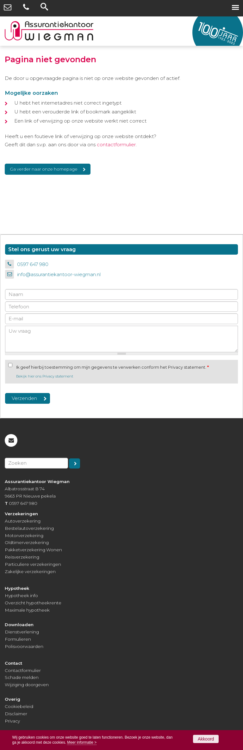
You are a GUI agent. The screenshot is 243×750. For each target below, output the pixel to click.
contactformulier (116, 145)
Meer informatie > (82, 742)
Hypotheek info (21, 595)
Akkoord (206, 738)
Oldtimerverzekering (27, 542)
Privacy (12, 720)
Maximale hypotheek (27, 610)
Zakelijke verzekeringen (30, 571)
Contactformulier (23, 670)
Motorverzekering (24, 535)
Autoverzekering (22, 520)
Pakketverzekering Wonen (33, 549)
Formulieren (18, 639)
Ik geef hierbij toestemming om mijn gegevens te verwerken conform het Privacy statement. (112, 367)
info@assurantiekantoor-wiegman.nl (59, 274)
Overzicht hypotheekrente (33, 602)
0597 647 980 (32, 264)
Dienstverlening (22, 631)
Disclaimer (16, 713)
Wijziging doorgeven (27, 684)
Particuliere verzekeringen (33, 564)
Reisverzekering (22, 556)
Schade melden (22, 677)
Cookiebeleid (19, 706)
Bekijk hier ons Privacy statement (44, 376)
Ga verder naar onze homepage (44, 169)
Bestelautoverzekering (29, 528)
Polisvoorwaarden (24, 646)
